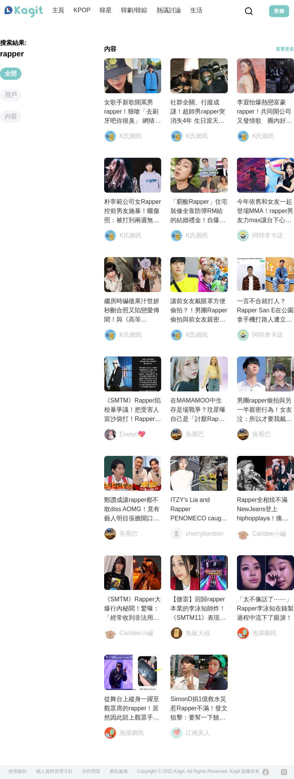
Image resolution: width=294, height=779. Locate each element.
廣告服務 (118, 771)
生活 (196, 10)
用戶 (11, 95)
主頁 (58, 10)
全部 (11, 73)
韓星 (106, 10)
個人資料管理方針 (54, 771)
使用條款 (17, 771)
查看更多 (285, 49)
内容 (11, 116)
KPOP (82, 10)
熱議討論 (169, 10)
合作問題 (91, 771)
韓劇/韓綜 (134, 10)
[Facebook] (266, 772)
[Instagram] (284, 772)
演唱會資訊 (227, 10)
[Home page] (24, 12)
